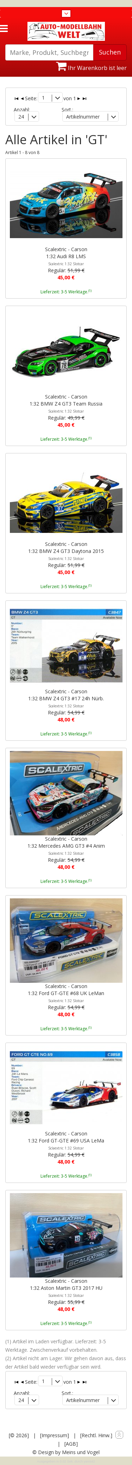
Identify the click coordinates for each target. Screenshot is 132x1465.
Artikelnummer (83, 116)
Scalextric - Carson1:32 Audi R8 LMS (66, 256)
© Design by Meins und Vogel (66, 1452)
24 (21, 116)
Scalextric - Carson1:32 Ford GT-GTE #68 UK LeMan (66, 993)
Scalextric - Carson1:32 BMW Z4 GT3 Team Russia (66, 403)
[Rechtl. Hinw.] (96, 1435)
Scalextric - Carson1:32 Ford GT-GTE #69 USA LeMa (66, 1140)
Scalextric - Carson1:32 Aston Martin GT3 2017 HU (66, 1288)
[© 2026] (19, 1435)
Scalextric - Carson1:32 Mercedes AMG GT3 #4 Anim (66, 845)
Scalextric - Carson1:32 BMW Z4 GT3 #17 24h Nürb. (66, 698)
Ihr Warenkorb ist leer (91, 68)
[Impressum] (54, 1435)
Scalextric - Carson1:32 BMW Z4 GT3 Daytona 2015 (66, 551)
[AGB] (71, 1443)
